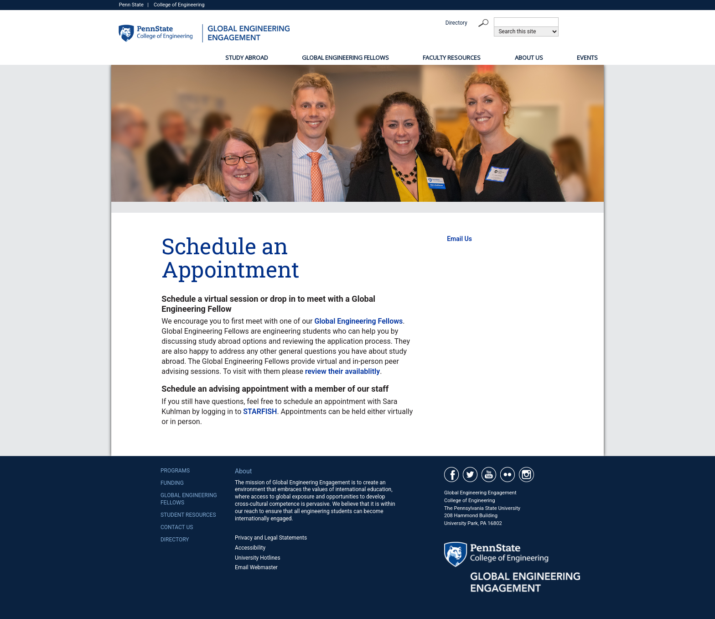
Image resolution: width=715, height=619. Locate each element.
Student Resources (188, 515)
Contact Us (177, 527)
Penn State (131, 5)
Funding (172, 483)
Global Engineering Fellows (345, 57)
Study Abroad (246, 57)
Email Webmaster (256, 567)
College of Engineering (179, 5)
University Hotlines (257, 558)
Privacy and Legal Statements (271, 538)
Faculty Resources (452, 57)
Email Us (459, 238)
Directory (456, 23)
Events (587, 57)
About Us (529, 57)
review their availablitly (342, 371)
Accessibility (250, 548)
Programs (175, 470)
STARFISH (260, 411)
